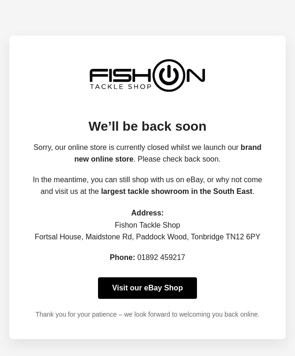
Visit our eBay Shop (147, 288)
